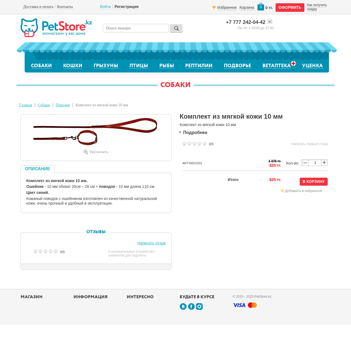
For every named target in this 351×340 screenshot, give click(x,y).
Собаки (41, 65)
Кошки (72, 65)
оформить (290, 7)
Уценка (312, 65)
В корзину (314, 181)
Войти (105, 6)
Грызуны (106, 65)
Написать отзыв (151, 243)
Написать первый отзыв (309, 144)
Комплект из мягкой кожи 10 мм (102, 105)
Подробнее (195, 132)
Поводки (63, 105)
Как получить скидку (317, 7)
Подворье (237, 65)
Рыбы (166, 65)
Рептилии (199, 65)
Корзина (247, 7)
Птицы (138, 65)
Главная (25, 105)
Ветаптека (276, 65)
